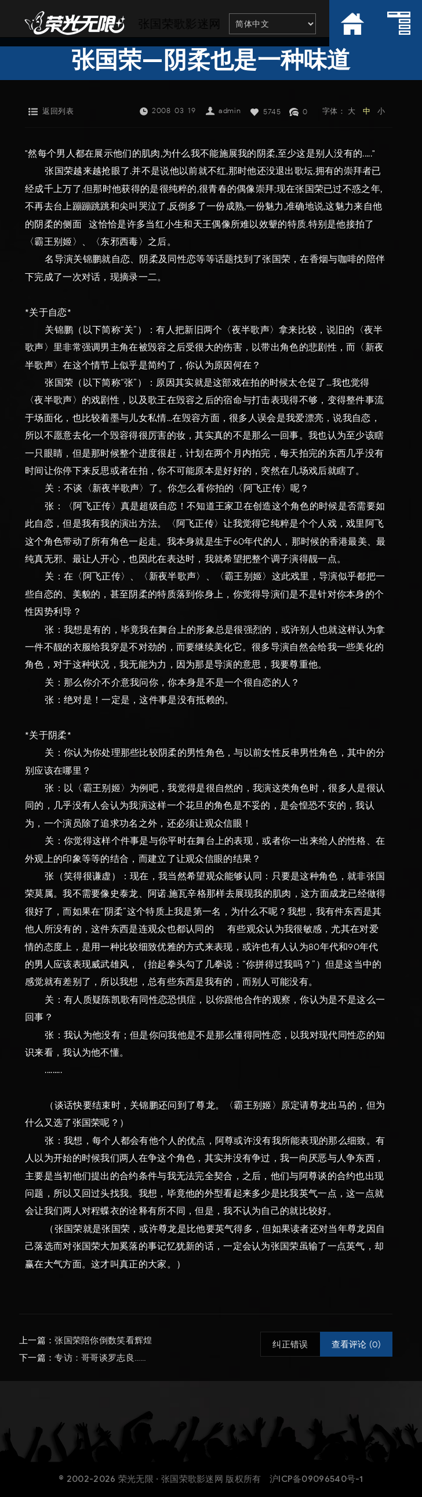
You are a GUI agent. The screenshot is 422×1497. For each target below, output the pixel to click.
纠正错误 (290, 1344)
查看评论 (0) (356, 1344)
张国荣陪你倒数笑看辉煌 (103, 1340)
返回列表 (58, 111)
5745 (272, 111)
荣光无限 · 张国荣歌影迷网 (170, 1479)
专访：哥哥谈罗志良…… (100, 1358)
